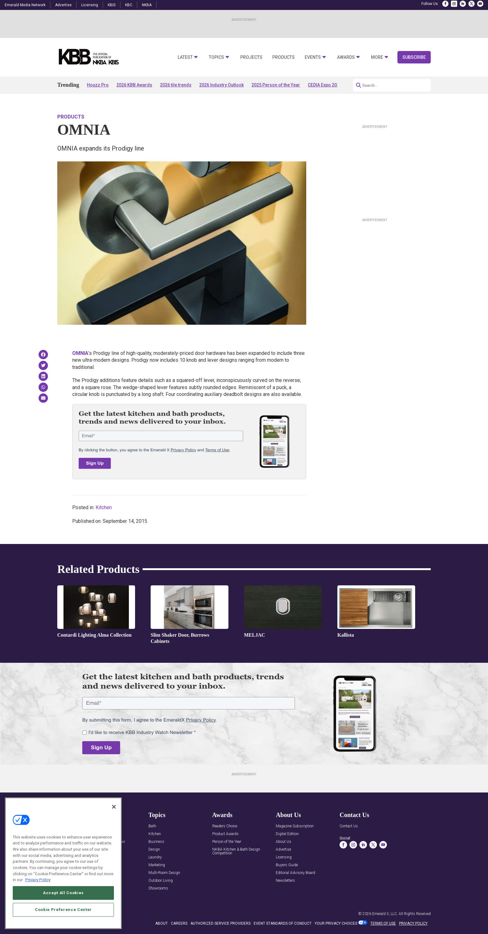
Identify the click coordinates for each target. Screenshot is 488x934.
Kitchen (104, 507)
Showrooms (158, 888)
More (377, 57)
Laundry (155, 857)
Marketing (156, 865)
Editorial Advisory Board (295, 873)
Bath (152, 826)
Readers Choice (224, 826)
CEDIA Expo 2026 (325, 84)
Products (283, 57)
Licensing (89, 5)
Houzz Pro (98, 84)
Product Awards (225, 834)
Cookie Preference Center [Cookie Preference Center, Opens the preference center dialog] (63, 924)
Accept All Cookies (63, 907)
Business (156, 842)
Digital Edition (287, 834)
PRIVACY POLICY (413, 923)
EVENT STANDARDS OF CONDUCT (283, 923)
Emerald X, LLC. (385, 914)
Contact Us (349, 826)
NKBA (147, 5)
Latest (185, 57)
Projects (251, 57)
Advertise (63, 5)
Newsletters (285, 881)
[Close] (114, 821)
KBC (128, 5)
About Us (283, 842)
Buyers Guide (287, 865)
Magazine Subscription (295, 826)
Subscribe (414, 57)
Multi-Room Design (164, 873)
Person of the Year (226, 842)
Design (154, 850)
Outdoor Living (160, 881)
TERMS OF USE (383, 923)
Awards (346, 57)
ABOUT (161, 923)
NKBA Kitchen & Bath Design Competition (236, 851)
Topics (216, 57)
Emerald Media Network (25, 5)
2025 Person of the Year (275, 84)
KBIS (111, 5)
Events (313, 57)
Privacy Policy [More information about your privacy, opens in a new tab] (37, 894)
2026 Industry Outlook (221, 84)
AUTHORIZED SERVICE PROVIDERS (220, 923)
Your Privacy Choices (336, 923)
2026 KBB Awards (134, 84)
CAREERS (179, 923)
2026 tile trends (175, 84)
